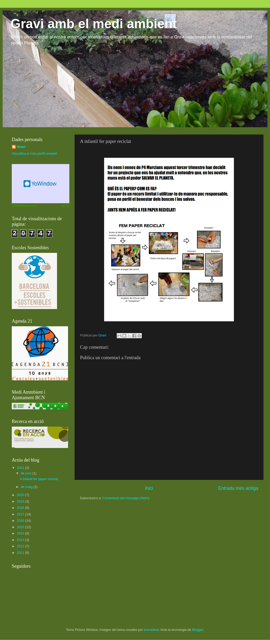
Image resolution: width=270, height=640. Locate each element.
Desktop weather (40, 183)
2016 (21, 520)
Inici (149, 488)
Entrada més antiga (238, 488)
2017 (21, 514)
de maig (27, 487)
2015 (21, 527)
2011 (21, 553)
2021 (21, 468)
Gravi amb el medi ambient (93, 23)
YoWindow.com (24, 205)
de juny (26, 473)
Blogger (197, 630)
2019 (21, 501)
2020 (21, 495)
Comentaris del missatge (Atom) (125, 498)
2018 (21, 508)
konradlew (151, 630)
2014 (21, 533)
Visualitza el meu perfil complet (34, 153)
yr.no (65, 205)
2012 (21, 546)
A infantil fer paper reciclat (39, 479)
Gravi (21, 147)
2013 (21, 540)
